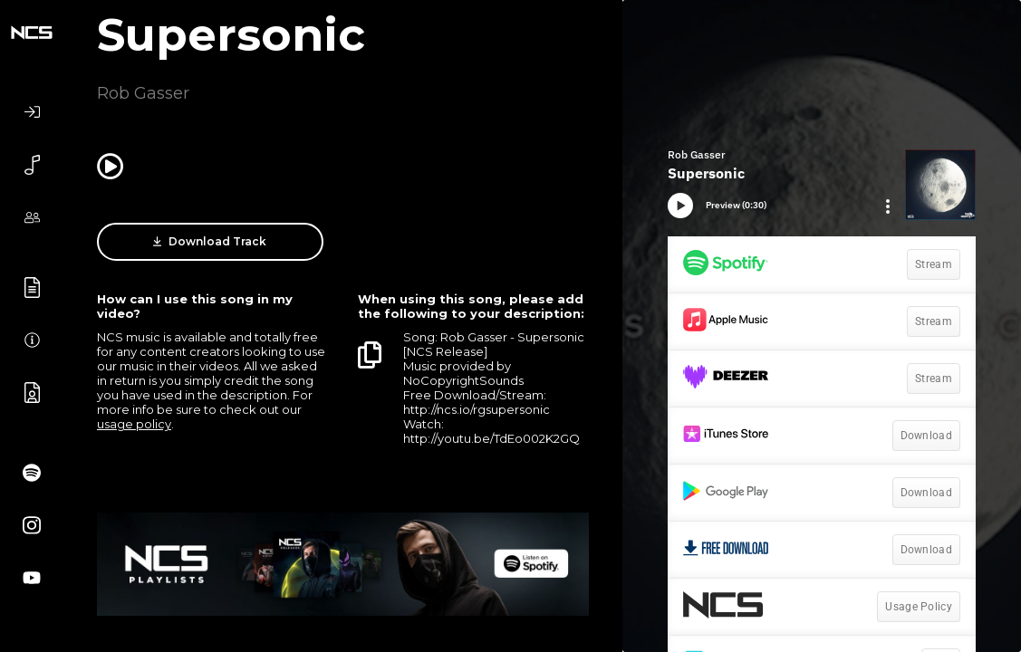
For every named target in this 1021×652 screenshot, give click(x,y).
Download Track (209, 242)
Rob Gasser (143, 93)
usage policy (134, 424)
